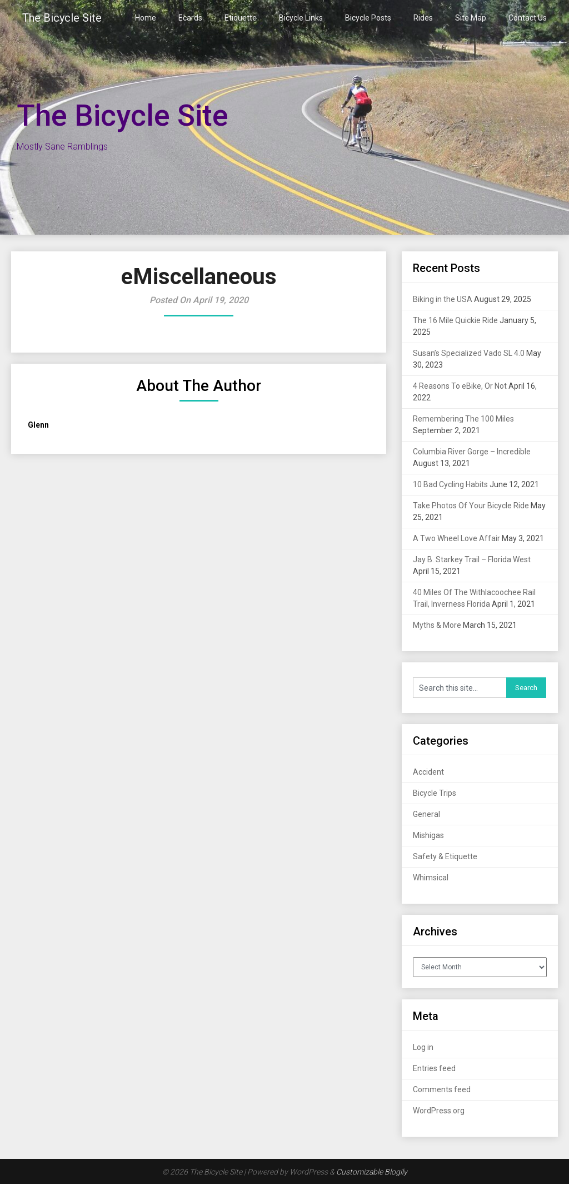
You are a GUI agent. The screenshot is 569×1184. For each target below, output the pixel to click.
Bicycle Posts (368, 17)
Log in (423, 1047)
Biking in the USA (442, 299)
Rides (423, 17)
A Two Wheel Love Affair (456, 538)
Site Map (470, 17)
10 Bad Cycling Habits (450, 484)
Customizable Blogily (371, 1171)
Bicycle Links (301, 17)
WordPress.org (439, 1110)
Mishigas (428, 835)
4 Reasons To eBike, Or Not (460, 386)
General (426, 814)
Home (145, 17)
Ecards (190, 17)
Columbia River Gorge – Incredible (472, 451)
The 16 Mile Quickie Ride (455, 320)
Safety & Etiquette (445, 856)
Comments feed (442, 1089)
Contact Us (527, 17)
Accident (428, 771)
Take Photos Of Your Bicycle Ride (471, 505)
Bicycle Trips (434, 793)
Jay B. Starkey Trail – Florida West (472, 559)
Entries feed (434, 1068)
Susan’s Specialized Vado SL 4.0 (469, 353)
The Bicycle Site (62, 17)
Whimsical (430, 877)
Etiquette (240, 17)
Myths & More (437, 625)
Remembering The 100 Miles (463, 418)
